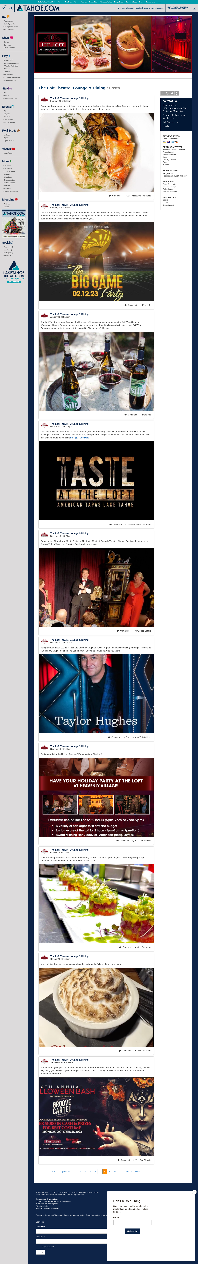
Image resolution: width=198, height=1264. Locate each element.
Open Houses (9, 141)
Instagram (8, 253)
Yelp (177, 94)
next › (129, 1171)
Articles (7, 186)
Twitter (7, 256)
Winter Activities (11, 66)
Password (40, 1237)
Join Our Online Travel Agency (47, 1204)
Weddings (8, 177)
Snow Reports (9, 171)
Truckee (84, 2)
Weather (7, 174)
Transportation (9, 180)
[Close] (194, 1211)
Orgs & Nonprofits (11, 191)
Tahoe (60, 2)
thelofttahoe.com (170, 122)
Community (8, 119)
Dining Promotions (11, 27)
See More (84, 437)
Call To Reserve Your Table (138, 196)
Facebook (8, 247)
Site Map (7, 188)
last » (137, 1171)
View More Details (142, 631)
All (5, 93)
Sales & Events (9, 48)
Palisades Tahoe (105, 2)
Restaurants (8, 21)
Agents (6, 138)
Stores (6, 42)
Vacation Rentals (10, 98)
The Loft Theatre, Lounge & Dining (71, 88)
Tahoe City (93, 2)
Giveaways (8, 168)
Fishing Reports (10, 80)
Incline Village (131, 2)
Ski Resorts (8, 74)
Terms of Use (83, 1192)
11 (121, 1171)
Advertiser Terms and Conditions (47, 1208)
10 (115, 1171)
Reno (141, 2)
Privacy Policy (94, 1192)
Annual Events (9, 122)
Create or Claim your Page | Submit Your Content (53, 1201)
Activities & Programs (12, 77)
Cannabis (7, 45)
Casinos (7, 72)
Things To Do (9, 60)
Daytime (7, 114)
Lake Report (8, 153)
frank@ (73, 437)
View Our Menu (143, 947)
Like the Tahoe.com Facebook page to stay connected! (141, 8)
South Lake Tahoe (71, 2)
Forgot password (48, 1247)
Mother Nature (9, 183)
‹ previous (65, 1171)
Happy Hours (9, 29)
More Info (146, 305)
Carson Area (150, 2)
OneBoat (51, 1215)
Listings (7, 135)
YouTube (8, 250)
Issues (6, 207)
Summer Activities (12, 63)
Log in (40, 1252)
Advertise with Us (42, 1206)
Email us (166, 126)
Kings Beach (119, 2)
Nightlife (7, 117)
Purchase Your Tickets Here (137, 737)
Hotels (6, 95)
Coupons (7, 165)
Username (40, 1226)
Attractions (8, 69)
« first (54, 1171)
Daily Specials (9, 24)
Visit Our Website (142, 841)
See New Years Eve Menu (138, 524)
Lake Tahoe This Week (46, 2)
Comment (115, 196)
